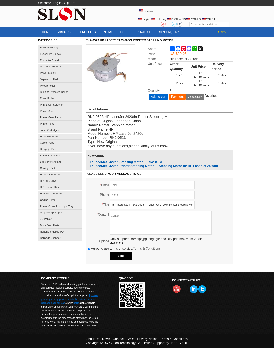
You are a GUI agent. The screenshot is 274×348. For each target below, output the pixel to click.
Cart (222, 32)
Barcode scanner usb (53, 303)
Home (46, 32)
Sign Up (69, 3)
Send (121, 255)
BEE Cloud (179, 343)
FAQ (123, 32)
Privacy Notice (147, 339)
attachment (116, 242)
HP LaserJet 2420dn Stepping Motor (115, 162)
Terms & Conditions (147, 248)
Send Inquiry (169, 32)
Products (88, 32)
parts (76, 303)
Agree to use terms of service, (124, 248)
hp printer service (85, 299)
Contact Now (195, 96)
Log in (57, 3)
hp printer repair (65, 299)
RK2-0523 (155, 162)
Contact (118, 339)
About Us (65, 32)
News (108, 32)
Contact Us (142, 32)
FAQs (130, 339)
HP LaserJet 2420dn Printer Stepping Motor (121, 166)
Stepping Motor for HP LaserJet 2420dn (188, 166)
